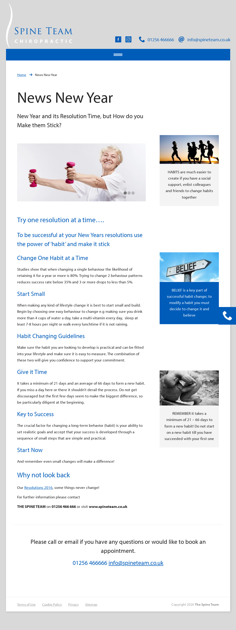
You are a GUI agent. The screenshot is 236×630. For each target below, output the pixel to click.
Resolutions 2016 (38, 487)
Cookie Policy (52, 604)
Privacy (73, 604)
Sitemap (91, 604)
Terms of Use (26, 604)
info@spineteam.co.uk (136, 563)
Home (21, 75)
